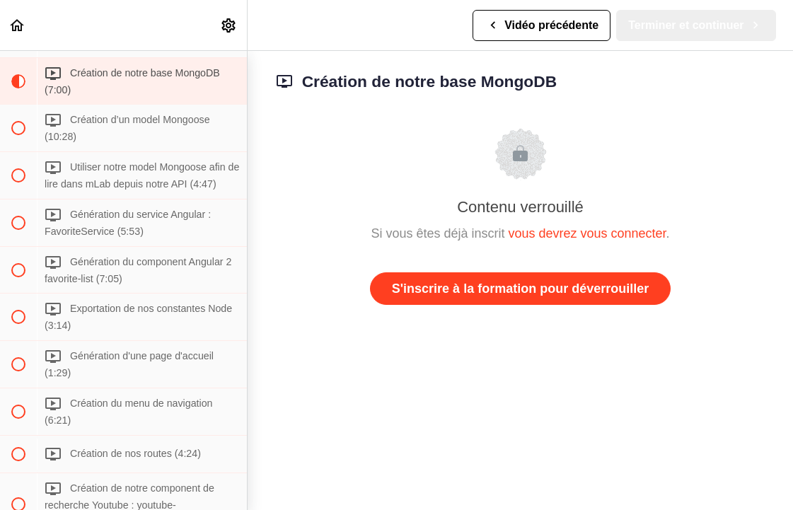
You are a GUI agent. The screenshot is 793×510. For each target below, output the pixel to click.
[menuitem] (229, 25)
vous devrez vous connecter (587, 233)
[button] (17, 25)
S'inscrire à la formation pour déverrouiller (520, 289)
